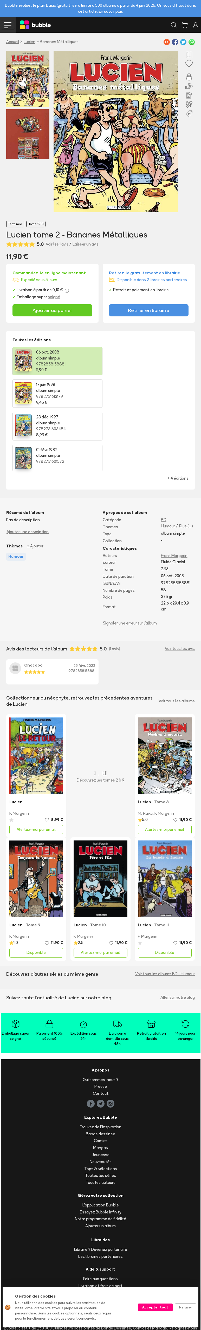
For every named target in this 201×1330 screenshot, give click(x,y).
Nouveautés (101, 1098)
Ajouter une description (28, 468)
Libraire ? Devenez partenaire (100, 1186)
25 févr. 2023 (84, 602)
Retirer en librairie (148, 310)
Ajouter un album (100, 1162)
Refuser (185, 1307)
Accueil (12, 41)
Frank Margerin (174, 492)
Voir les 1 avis (57, 244)
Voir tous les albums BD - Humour (165, 910)
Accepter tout (155, 1307)
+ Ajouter (35, 482)
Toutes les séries (100, 1112)
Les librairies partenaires (100, 1192)
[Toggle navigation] (8, 25)
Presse (100, 1023)
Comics (100, 1077)
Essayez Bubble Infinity (100, 1148)
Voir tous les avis (180, 585)
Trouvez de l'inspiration (100, 1063)
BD (163, 456)
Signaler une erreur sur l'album (130, 559)
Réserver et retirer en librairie (100, 1243)
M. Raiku (145, 750)
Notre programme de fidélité (100, 1155)
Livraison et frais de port (100, 1222)
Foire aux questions (100, 1215)
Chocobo (33, 601)
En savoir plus (111, 11)
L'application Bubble (100, 1141)
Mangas (100, 1084)
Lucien (29, 41)
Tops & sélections (100, 1105)
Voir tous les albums (177, 637)
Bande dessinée (100, 1070)
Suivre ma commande (100, 1229)
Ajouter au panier (52, 310)
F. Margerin (19, 750)
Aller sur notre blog (177, 934)
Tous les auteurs (100, 1119)
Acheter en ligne (100, 1236)
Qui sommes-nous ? (100, 1016)
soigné (54, 296)
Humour (168, 462)
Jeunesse (100, 1091)
